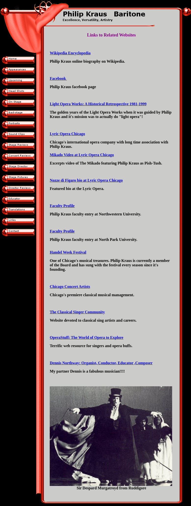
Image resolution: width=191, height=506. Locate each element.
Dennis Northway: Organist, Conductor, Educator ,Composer (101, 363)
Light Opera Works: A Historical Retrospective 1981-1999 (98, 104)
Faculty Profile (62, 206)
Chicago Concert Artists (70, 286)
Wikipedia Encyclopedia (70, 53)
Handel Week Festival (68, 252)
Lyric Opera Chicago (67, 134)
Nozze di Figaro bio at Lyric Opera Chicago (86, 180)
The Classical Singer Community (77, 312)
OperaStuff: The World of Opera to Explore (86, 337)
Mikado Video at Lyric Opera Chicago (82, 155)
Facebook (58, 78)
